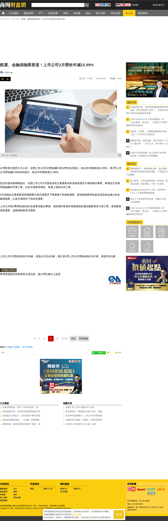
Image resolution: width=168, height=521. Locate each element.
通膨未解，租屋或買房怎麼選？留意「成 (21, 424)
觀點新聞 (3, 489)
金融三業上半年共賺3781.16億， (81, 407)
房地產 (2, 495)
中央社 (7, 72)
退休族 (132, 250)
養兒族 (161, 236)
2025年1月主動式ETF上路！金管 (81, 424)
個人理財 (3, 497)
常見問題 (63, 492)
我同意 (119, 514)
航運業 (17, 347)
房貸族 (147, 236)
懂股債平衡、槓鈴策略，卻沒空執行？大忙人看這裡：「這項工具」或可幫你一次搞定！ (147, 143)
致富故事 (3, 492)
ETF (15, 489)
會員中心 (63, 489)
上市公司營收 (27, 347)
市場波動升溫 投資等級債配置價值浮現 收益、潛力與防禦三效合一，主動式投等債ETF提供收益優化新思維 (147, 110)
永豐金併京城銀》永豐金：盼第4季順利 (84, 420)
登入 (163, 5)
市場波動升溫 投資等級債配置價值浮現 (21, 411)
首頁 (6, 13)
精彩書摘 (3, 500)
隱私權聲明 (76, 514)
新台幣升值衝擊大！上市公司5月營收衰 (84, 415)
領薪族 (132, 236)
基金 (15, 495)
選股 (32, 489)
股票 (15, 492)
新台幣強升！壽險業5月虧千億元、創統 (84, 411)
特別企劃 (17, 497)
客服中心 (77, 489)
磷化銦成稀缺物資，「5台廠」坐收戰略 (21, 420)
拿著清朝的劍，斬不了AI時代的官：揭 (20, 407)
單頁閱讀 (83, 338)
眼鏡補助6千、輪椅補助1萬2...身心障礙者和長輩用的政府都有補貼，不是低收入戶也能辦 (147, 171)
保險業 (10, 347)
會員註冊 (157, 5)
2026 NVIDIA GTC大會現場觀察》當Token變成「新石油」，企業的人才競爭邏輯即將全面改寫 (146, 122)
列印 (120, 352)
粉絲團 (135, 5)
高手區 (147, 250)
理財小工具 (48, 489)
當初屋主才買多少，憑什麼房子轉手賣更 (21, 415)
